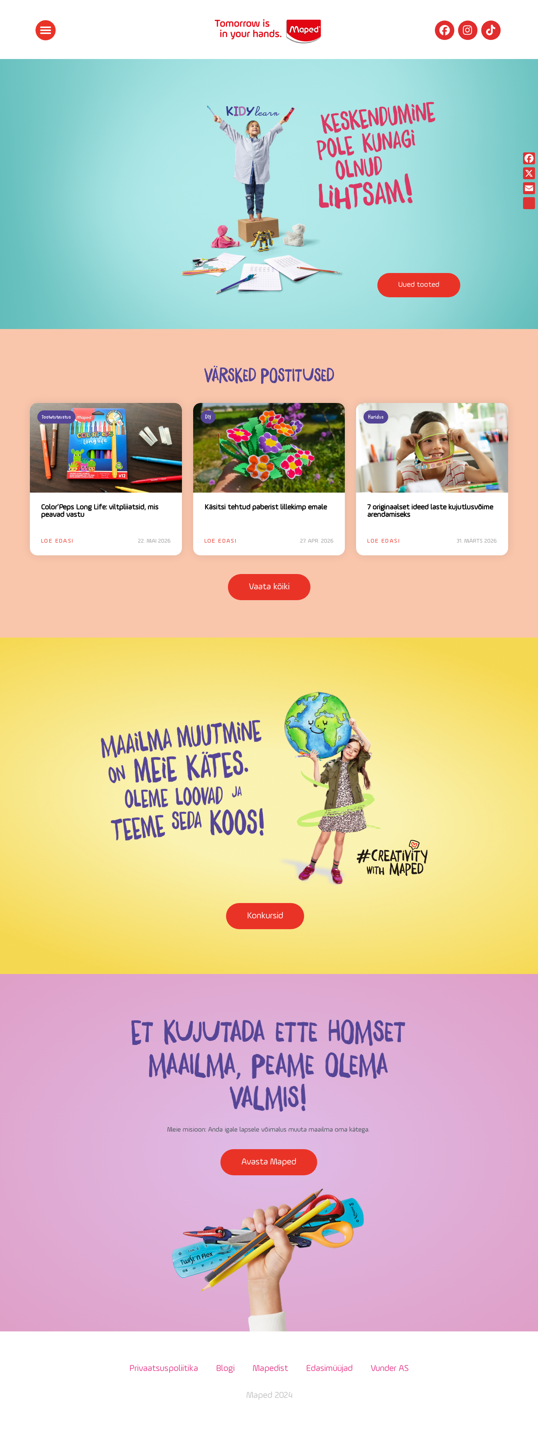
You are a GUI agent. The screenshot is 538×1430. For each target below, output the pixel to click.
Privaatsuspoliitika (163, 1368)
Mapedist (270, 1368)
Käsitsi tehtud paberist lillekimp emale (265, 507)
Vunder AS (390, 1368)
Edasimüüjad (329, 1368)
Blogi (225, 1368)
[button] (45, 30)
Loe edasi (57, 541)
